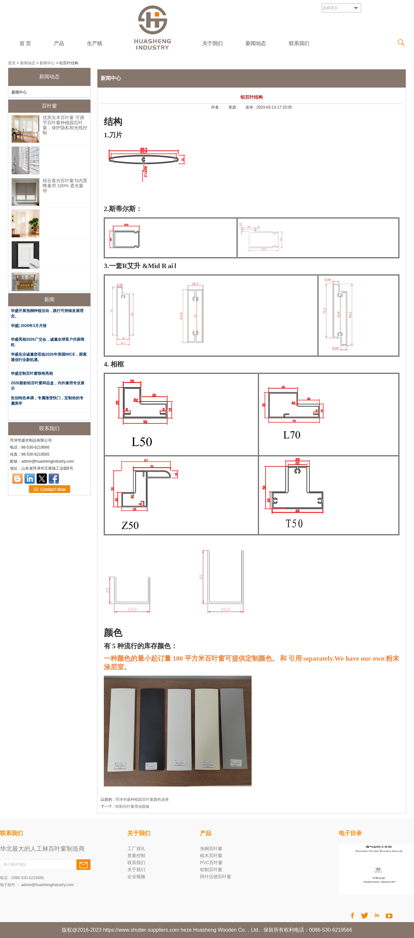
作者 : (216, 107)
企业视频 (136, 876)
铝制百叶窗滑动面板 (132, 806)
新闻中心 (47, 63)
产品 (59, 43)
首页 (12, 63)
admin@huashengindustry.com (47, 885)
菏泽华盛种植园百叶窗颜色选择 (142, 799)
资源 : (233, 107)
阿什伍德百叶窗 (215, 876)
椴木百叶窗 (211, 855)
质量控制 (136, 855)
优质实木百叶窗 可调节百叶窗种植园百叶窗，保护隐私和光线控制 (65, 127)
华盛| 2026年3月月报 (28, 325)
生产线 (94, 43)
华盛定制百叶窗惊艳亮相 (32, 373)
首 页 (25, 43)
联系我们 (299, 43)
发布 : (251, 107)
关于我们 (212, 43)
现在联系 (49, 489)
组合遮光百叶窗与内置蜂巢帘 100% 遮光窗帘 (65, 187)
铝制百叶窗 (211, 869)
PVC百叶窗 (211, 862)
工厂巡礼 (136, 848)
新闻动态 (256, 43)
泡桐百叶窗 (211, 848)
